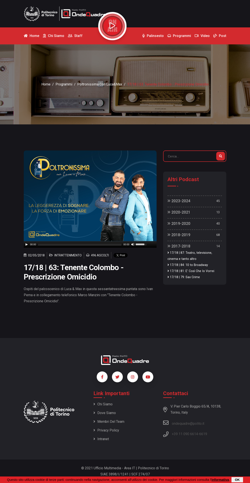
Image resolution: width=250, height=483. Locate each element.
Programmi (64, 84)
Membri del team (108, 421)
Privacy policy (106, 430)
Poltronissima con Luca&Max (99, 84)
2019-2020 (178, 223)
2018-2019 (178, 234)
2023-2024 (178, 201)
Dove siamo (104, 413)
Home (46, 84)
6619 (203, 434)
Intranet (101, 439)
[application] (90, 244)
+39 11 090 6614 (185, 434)
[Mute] (133, 244)
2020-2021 (178, 212)
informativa (220, 479)
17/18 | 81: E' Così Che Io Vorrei (190, 271)
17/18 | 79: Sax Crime (183, 277)
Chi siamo (103, 404)
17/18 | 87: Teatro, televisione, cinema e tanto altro (189, 256)
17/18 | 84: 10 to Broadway (187, 265)
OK (237, 479)
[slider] (80, 244)
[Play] (26, 244)
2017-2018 (178, 246)
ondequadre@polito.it (183, 423)
